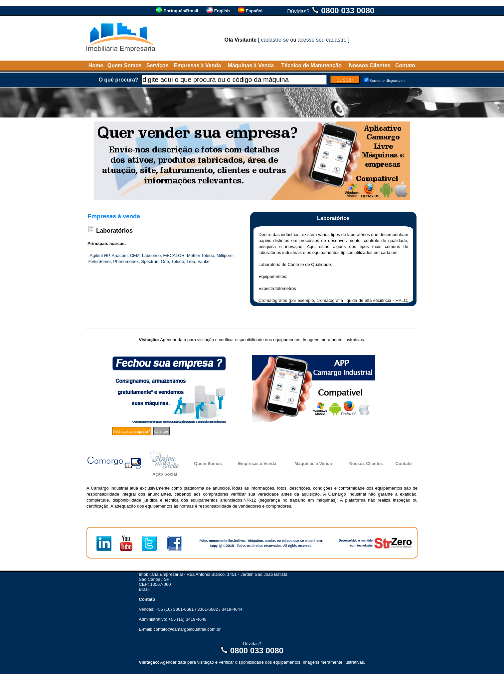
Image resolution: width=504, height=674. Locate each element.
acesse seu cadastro (322, 40)
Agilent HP (100, 255)
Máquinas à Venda (251, 65)
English (222, 10)
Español (254, 10)
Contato (405, 65)
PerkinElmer (99, 261)
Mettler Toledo (200, 255)
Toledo (177, 261)
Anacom (120, 255)
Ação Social (164, 474)
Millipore (225, 255)
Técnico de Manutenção (311, 65)
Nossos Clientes (369, 65)
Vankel (204, 261)
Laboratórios (114, 230)
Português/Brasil (181, 10)
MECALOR (173, 255)
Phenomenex (126, 261)
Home (95, 65)
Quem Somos (124, 65)
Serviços (157, 65)
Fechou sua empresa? (131, 431)
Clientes (161, 431)
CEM (135, 255)
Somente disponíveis (388, 80)
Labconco (151, 255)
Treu (190, 261)
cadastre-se (275, 40)
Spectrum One (155, 261)
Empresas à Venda (197, 65)
